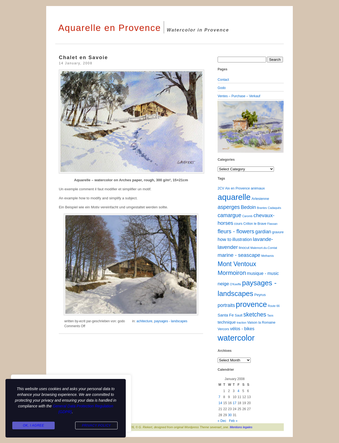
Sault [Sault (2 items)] (238, 315)
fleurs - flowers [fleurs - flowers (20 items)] (236, 231)
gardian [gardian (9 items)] (263, 231)
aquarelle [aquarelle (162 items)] (234, 197)
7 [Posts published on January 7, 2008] (219, 397)
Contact (223, 80)
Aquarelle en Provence (109, 28)
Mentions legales (241, 427)
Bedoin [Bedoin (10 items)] (248, 207)
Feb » (233, 421)
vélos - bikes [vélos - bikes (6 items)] (242, 328)
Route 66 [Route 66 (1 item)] (274, 305)
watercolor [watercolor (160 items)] (236, 337)
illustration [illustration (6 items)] (242, 239)
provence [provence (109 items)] (251, 304)
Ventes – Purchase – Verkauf (239, 96)
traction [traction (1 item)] (241, 322)
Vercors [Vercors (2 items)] (223, 329)
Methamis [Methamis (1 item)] (267, 255)
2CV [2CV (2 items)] (221, 188)
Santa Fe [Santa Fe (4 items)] (226, 315)
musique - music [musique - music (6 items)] (263, 273)
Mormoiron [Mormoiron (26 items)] (232, 272)
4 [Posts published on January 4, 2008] (238, 391)
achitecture (144, 321)
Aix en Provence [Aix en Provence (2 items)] (237, 188)
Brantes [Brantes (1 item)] (262, 207)
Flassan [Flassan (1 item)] (272, 223)
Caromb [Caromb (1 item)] (247, 216)
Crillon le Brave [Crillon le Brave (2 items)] (254, 224)
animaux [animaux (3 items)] (258, 188)
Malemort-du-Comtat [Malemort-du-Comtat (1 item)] (263, 247)
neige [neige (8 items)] (223, 283)
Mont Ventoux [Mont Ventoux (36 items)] (237, 263)
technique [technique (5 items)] (227, 322)
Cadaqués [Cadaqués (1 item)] (274, 207)
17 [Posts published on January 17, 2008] (234, 403)
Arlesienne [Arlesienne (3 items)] (260, 199)
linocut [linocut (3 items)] (244, 248)
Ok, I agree (33, 425)
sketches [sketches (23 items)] (254, 314)
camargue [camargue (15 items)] (229, 215)
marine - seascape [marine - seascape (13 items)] (239, 255)
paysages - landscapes (170, 321)
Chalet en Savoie (83, 57)
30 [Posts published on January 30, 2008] (230, 415)
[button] (222, 126)
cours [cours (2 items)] (238, 224)
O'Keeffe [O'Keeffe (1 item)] (235, 284)
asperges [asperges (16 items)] (229, 207)
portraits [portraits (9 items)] (226, 305)
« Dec (222, 421)
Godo (222, 88)
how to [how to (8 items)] (224, 239)
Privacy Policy (96, 425)
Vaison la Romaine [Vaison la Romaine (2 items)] (261, 322)
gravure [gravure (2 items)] (278, 232)
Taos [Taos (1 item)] (270, 315)
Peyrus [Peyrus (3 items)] (260, 295)
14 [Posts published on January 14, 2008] (220, 403)
